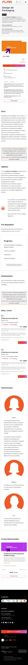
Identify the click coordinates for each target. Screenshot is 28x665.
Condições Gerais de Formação (10, 636)
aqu (12, 216)
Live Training (19, 26)
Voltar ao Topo (22, 651)
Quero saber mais (14, 65)
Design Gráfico (7, 562)
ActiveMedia (6, 648)
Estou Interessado (22, 342)
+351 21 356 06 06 (6, 618)
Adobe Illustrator (15, 231)
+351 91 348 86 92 (6, 614)
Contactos (6, 635)
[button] (25, 2)
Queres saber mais (6, 157)
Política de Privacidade (8, 656)
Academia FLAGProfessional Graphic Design (14, 554)
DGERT (12, 206)
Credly (9, 208)
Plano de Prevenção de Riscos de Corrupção (12, 657)
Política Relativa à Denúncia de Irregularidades (13, 658)
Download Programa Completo (14, 265)
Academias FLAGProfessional (10, 565)
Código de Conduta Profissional (10, 660)
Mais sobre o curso (14, 576)
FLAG (5, 646)
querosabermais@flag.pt (7, 611)
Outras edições (14, 100)
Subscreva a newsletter (14, 631)
